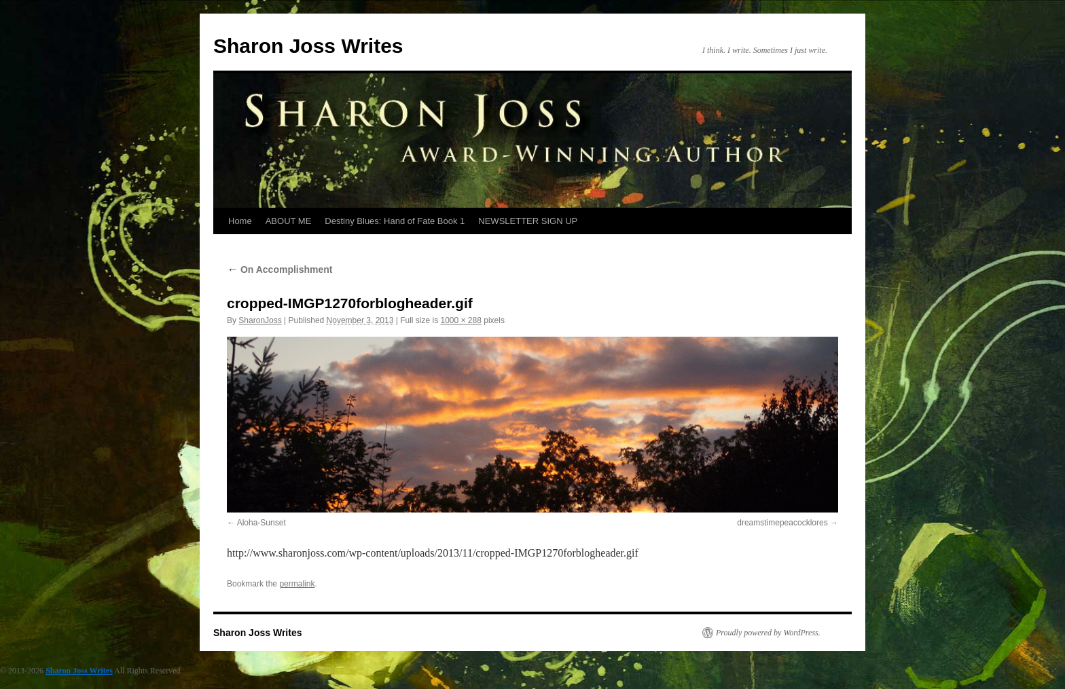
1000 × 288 (461, 320)
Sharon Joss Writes (308, 46)
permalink (296, 584)
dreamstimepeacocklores (782, 522)
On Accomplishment (280, 269)
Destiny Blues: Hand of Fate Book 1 (395, 221)
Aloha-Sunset (261, 522)
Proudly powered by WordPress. (768, 632)
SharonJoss (259, 320)
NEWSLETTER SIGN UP (527, 221)
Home (240, 221)
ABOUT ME (289, 221)
